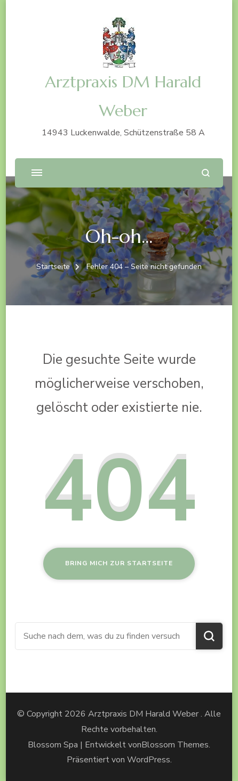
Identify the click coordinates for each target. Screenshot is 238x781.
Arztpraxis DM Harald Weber (144, 714)
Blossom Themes (175, 745)
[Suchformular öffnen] (206, 173)
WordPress (148, 760)
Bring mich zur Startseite (119, 563)
